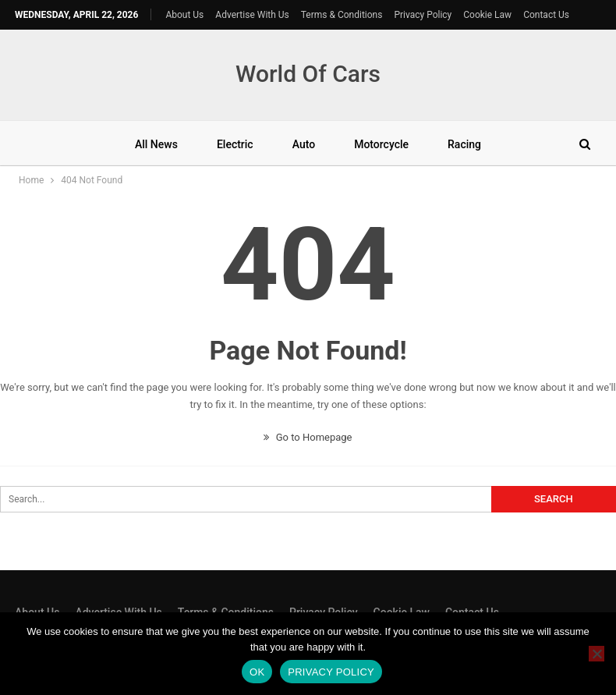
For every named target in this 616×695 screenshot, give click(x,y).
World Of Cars (308, 73)
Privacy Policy (422, 14)
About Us (184, 14)
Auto (303, 144)
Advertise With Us (252, 14)
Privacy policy (331, 672)
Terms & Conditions (342, 14)
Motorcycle (381, 144)
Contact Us (546, 14)
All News (156, 144)
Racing (464, 144)
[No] (596, 653)
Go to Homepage (308, 437)
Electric (235, 144)
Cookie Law (487, 14)
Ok (257, 672)
